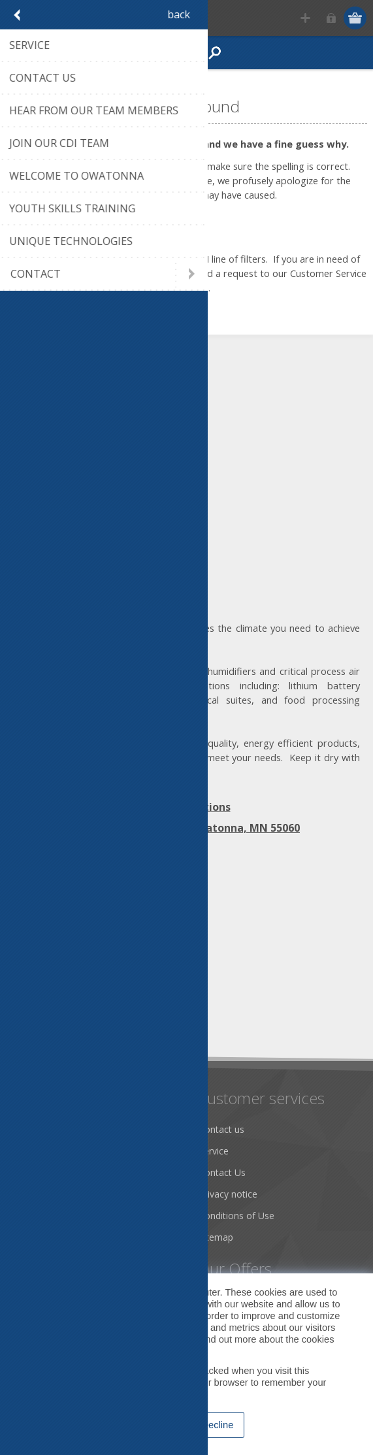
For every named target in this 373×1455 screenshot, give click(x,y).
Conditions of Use (236, 1215)
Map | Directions (187, 807)
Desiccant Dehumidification (76, 1194)
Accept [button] (158, 1425)
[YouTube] (96, 914)
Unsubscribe (99, 1019)
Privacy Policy (126, 1351)
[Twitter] (60, 914)
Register (305, 18)
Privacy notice (228, 1194)
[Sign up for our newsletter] (81, 995)
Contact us (221, 1129)
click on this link (144, 273)
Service (214, 1151)
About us (37, 1151)
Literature (38, 1215)
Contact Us (222, 1172)
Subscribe (39, 1019)
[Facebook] (24, 914)
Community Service (59, 1172)
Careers (34, 1237)
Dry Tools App (48, 1129)
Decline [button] (218, 1425)
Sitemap (216, 1237)
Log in (330, 18)
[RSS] (132, 914)
